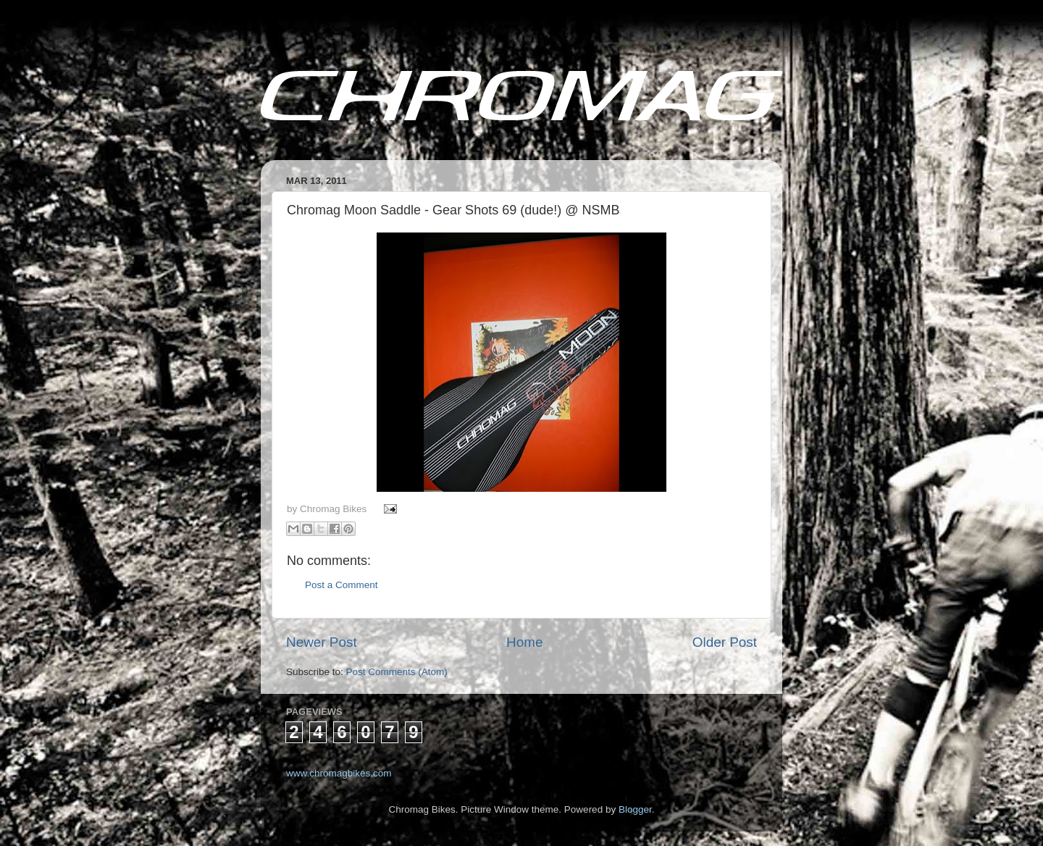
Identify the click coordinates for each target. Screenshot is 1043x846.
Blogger (635, 809)
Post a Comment (341, 584)
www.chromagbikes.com (339, 773)
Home (524, 642)
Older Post (724, 642)
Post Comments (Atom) (397, 671)
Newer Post (321, 642)
